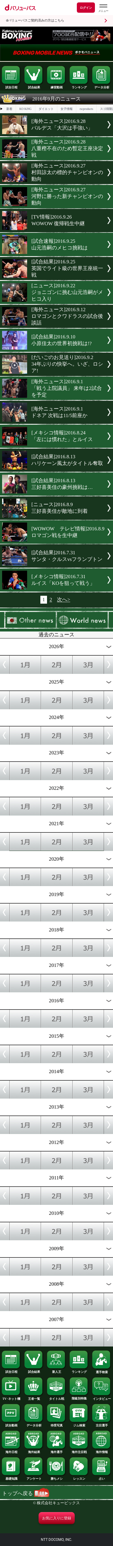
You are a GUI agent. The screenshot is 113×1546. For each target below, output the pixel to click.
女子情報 (67, 108)
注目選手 (101, 1424)
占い (101, 1477)
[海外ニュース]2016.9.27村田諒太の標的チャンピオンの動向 (67, 172)
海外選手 (56, 1451)
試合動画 (11, 1424)
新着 (9, 108)
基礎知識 (11, 1477)
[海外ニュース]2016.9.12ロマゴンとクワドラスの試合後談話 (67, 316)
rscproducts (86, 108)
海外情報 (101, 1451)
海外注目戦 (79, 1451)
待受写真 (56, 1424)
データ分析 (101, 86)
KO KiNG (25, 108)
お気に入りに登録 (56, 1518)
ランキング (79, 86)
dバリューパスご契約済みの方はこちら (35, 20)
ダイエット (46, 108)
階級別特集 (79, 1397)
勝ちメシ (56, 1477)
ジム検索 (79, 1424)
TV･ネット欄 (11, 1397)
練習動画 (56, 86)
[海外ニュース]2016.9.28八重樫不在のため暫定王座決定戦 (67, 148)
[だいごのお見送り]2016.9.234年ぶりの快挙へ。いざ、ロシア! (67, 364)
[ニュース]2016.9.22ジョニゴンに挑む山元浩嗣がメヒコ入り (67, 292)
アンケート (34, 1477)
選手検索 (101, 1371)
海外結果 (34, 1451)
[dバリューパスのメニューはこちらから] (103, 8)
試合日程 (11, 86)
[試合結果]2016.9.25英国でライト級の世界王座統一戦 (67, 268)
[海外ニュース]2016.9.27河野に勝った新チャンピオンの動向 (67, 196)
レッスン (79, 1477)
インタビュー (101, 1397)
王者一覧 (34, 1397)
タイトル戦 (56, 1397)
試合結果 (34, 86)
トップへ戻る (25, 1493)
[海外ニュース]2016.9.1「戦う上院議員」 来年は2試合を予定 (66, 388)
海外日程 (11, 1451)
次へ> (63, 600)
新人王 (56, 1370)
